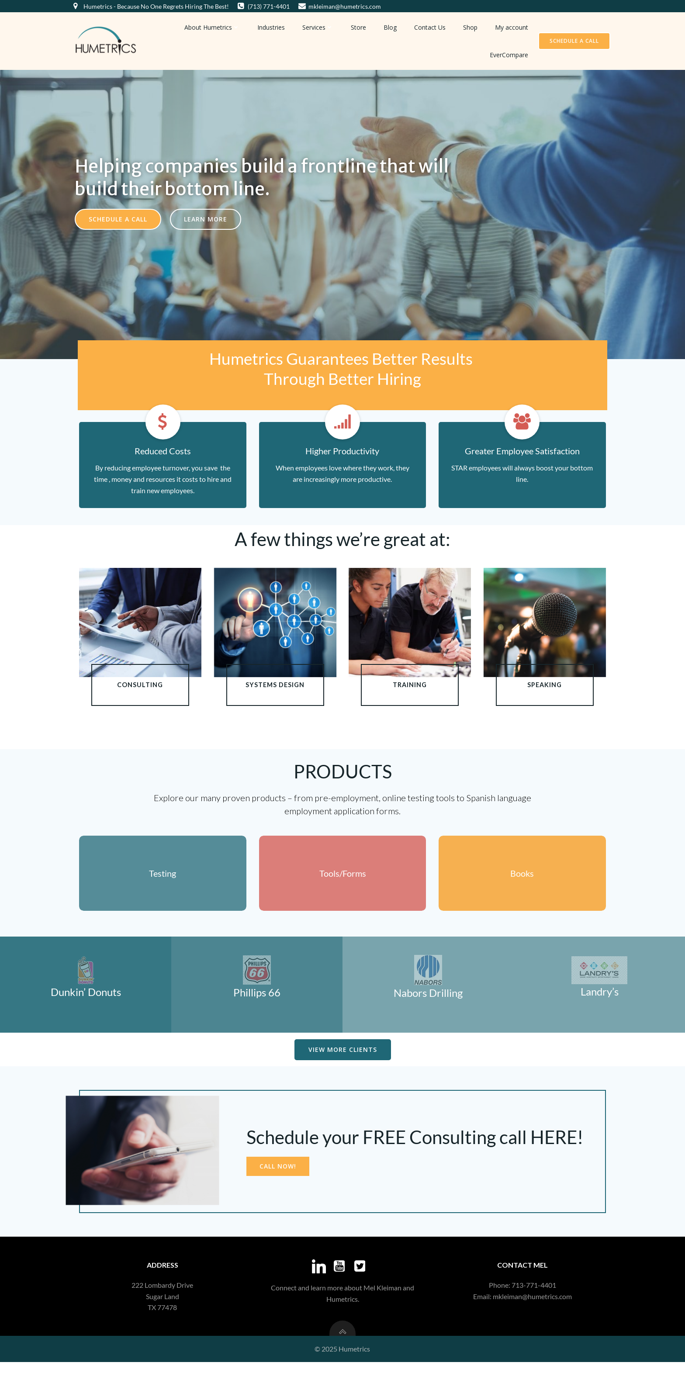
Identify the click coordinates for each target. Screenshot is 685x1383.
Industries (273, 26)
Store (361, 26)
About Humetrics (214, 26)
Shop (473, 26)
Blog (392, 26)
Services (320, 26)
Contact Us (432, 26)
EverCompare (511, 53)
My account (514, 26)
